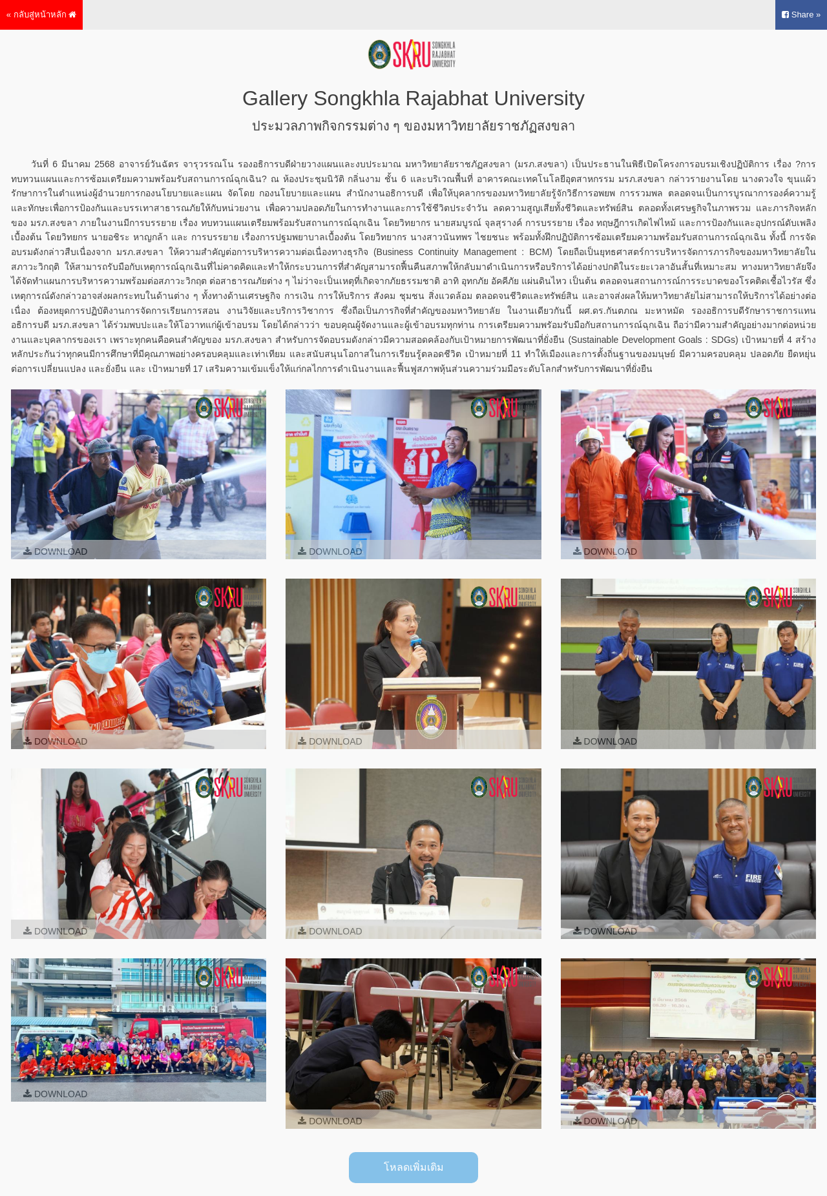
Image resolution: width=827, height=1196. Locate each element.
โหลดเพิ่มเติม (414, 1167)
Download (55, 551)
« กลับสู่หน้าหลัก (41, 14)
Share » (801, 14)
